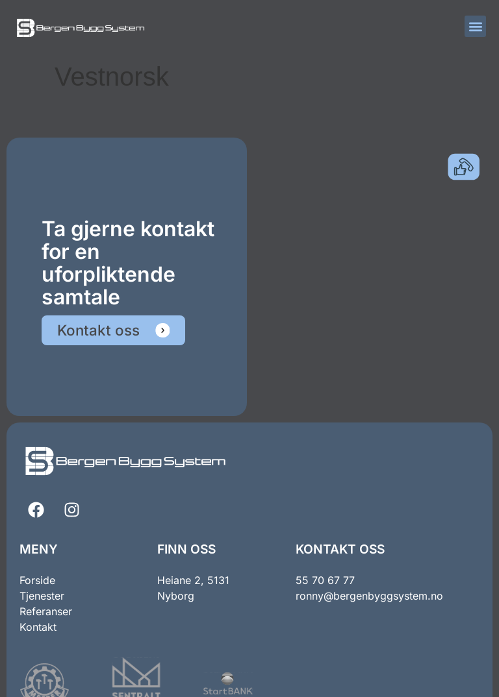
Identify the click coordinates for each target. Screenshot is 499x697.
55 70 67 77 (325, 580)
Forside (37, 580)
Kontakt (38, 626)
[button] (475, 26)
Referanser (45, 611)
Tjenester (41, 595)
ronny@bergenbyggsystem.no (369, 595)
